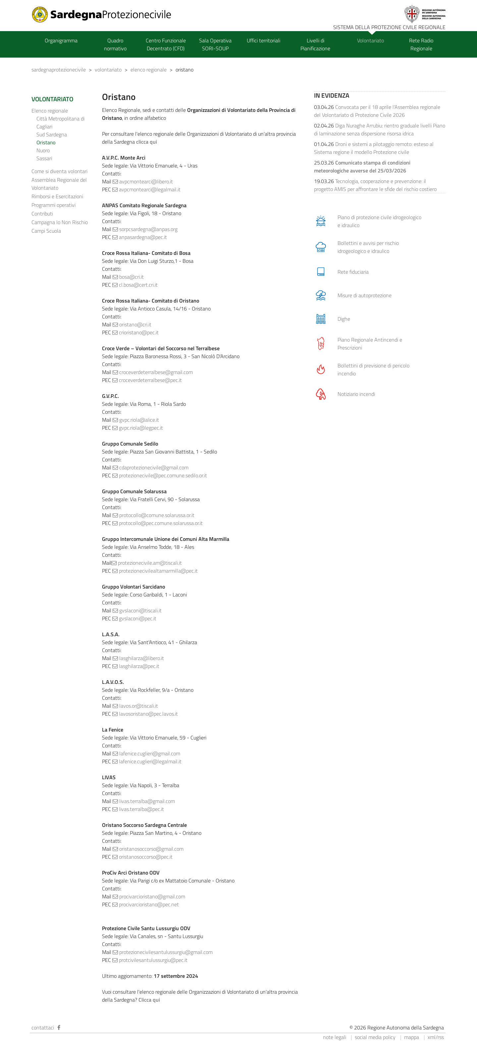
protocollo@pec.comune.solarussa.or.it (157, 523)
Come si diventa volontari (59, 171)
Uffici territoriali (263, 40)
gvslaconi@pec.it (134, 618)
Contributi (42, 213)
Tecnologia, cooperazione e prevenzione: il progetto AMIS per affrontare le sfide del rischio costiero (375, 185)
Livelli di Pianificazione (315, 44)
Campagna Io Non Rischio (59, 222)
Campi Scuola (46, 231)
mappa (411, 1037)
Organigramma (61, 40)
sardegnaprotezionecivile (58, 69)
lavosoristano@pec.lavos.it (145, 714)
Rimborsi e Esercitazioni (57, 196)
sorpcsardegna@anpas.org (145, 229)
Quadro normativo (115, 44)
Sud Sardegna (51, 134)
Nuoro (43, 150)
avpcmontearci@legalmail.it (146, 189)
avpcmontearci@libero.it (143, 181)
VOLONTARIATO (52, 99)
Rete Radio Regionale (421, 44)
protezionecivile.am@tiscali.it (146, 563)
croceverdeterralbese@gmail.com (153, 372)
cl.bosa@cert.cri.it (135, 285)
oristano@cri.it (132, 324)
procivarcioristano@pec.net (145, 904)
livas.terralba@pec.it (138, 809)
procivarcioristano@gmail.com (149, 896)
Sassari (44, 158)
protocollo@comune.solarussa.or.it (153, 515)
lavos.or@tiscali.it (135, 706)
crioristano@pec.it (135, 332)
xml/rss (436, 1037)
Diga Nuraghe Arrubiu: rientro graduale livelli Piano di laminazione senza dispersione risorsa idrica (379, 129)
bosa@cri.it (128, 277)
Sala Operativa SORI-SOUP (215, 44)
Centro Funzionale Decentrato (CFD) (166, 44)
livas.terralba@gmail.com (144, 801)
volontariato (108, 69)
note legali (334, 1037)
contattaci (42, 1027)
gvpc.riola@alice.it (136, 420)
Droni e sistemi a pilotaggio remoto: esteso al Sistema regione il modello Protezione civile (374, 148)
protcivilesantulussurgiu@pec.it (149, 960)
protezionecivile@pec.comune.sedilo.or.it (159, 475)
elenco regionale (149, 69)
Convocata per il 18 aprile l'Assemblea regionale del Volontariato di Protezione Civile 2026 (377, 111)
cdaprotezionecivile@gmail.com (150, 467)
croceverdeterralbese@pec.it (147, 380)
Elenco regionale (49, 111)
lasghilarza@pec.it (135, 666)
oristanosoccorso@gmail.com (148, 849)
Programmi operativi (53, 205)
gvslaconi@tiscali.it (137, 610)
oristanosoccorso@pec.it (142, 857)
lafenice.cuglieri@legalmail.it (147, 761)
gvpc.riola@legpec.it (137, 428)
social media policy (375, 1037)
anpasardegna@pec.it (139, 237)
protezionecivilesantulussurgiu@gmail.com (163, 952)
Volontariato (370, 40)
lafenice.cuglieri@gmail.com (146, 753)
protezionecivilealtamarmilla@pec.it (155, 571)
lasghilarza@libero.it (138, 658)
